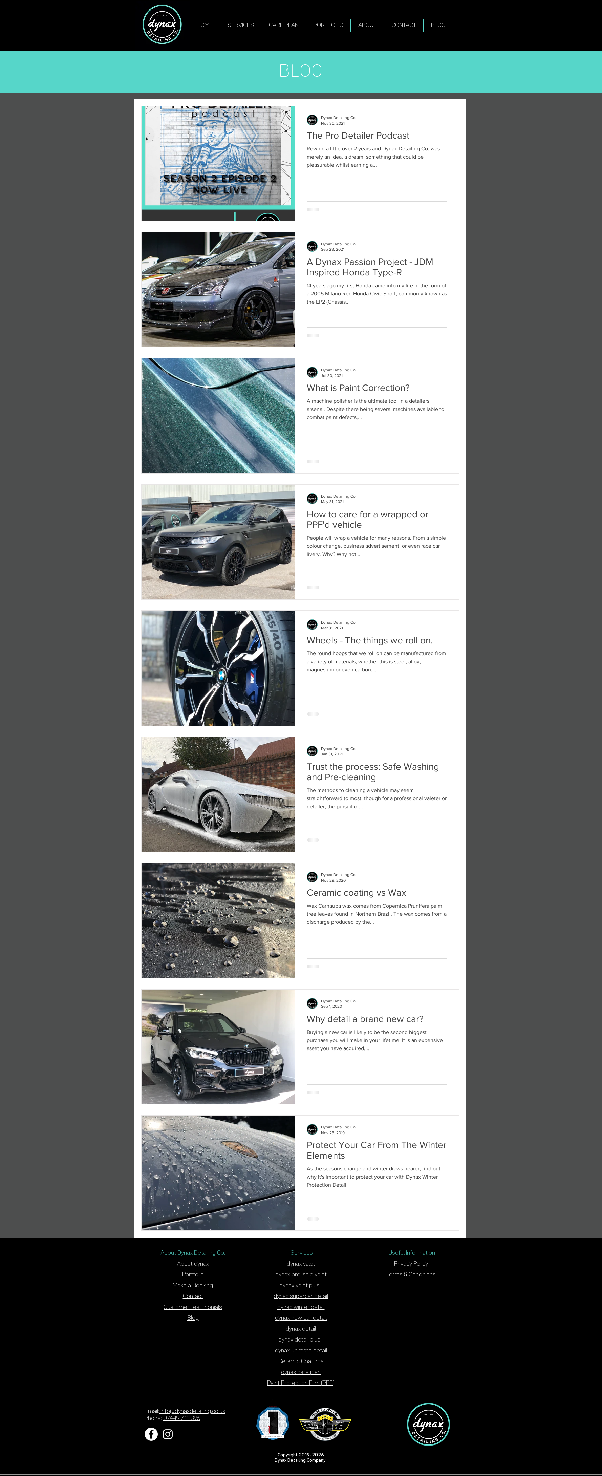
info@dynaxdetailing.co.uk (192, 1411)
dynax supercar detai (300, 1296)
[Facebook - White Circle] (151, 1434)
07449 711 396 (181, 1418)
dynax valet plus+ (301, 1285)
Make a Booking (193, 1285)
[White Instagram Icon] (167, 1434)
